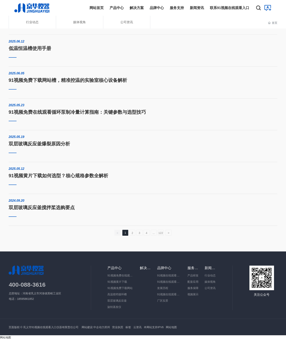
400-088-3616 (27, 284)
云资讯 (137, 327)
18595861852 (26, 298)
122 (160, 233)
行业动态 (32, 22)
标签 (128, 327)
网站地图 (171, 327)
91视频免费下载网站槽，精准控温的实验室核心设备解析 (68, 80)
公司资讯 (126, 22)
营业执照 (117, 327)
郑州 (107, 327)
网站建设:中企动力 (92, 327)
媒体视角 (79, 22)
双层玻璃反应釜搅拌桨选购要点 (42, 207)
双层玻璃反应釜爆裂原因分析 (39, 143)
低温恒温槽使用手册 (30, 48)
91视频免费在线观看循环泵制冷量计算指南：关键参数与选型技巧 (77, 112)
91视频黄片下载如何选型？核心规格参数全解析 (58, 175)
